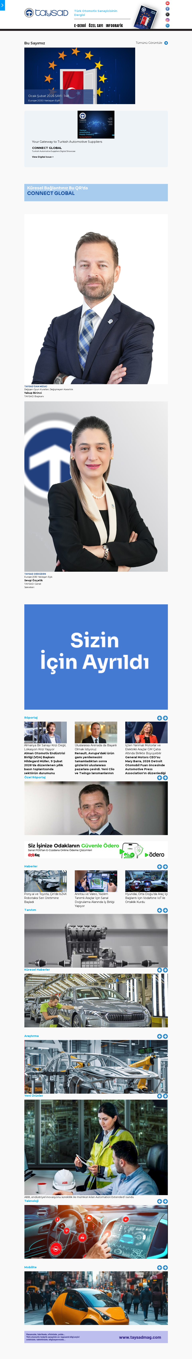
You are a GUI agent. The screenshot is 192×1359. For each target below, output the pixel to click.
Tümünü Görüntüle (152, 43)
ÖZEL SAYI (96, 25)
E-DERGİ (80, 25)
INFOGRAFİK (114, 25)
